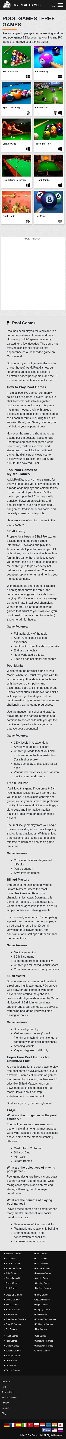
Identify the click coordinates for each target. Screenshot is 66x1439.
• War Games (40, 1336)
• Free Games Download (15, 1319)
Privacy (5, 1403)
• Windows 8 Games (43, 1346)
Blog (4, 1413)
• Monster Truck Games (45, 1319)
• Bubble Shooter (42, 1268)
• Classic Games (41, 1278)
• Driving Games (12, 1300)
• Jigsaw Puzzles (42, 1300)
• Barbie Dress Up (12, 1278)
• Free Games (10, 1314)
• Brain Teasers (41, 1263)
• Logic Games (41, 1304)
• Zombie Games (42, 1351)
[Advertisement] (33, 274)
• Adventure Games (13, 1268)
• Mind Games (40, 1314)
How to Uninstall (9, 1397)
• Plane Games (11, 1336)
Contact (5, 1408)
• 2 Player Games (12, 1253)
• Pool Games (10, 1341)
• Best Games (10, 1288)
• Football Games (12, 1309)
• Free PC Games (12, 1324)
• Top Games (10, 1365)
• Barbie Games (11, 1283)
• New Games (40, 1329)
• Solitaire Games (12, 1351)
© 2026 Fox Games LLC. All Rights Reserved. (41, 1435)
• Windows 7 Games (43, 1341)
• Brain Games (41, 1258)
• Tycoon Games (12, 1370)
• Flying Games (11, 1304)
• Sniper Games (11, 1346)
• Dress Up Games (13, 1295)
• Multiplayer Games (43, 1324)
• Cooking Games (42, 1283)
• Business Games (42, 1273)
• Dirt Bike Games (42, 1288)
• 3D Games (10, 1258)
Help (4, 1387)
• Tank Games (10, 1360)
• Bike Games (40, 1253)
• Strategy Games (12, 1355)
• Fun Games (10, 1329)
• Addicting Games (12, 1263)
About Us (6, 1381)
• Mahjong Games (42, 1309)
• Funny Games (41, 1295)
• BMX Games (11, 1273)
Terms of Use (8, 1392)
